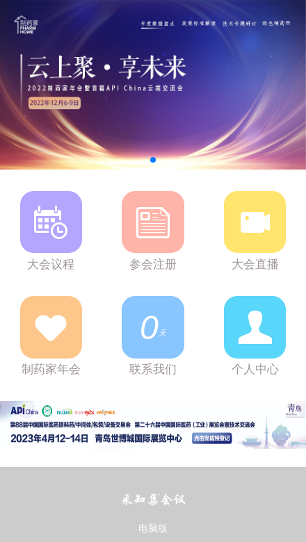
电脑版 (153, 528)
